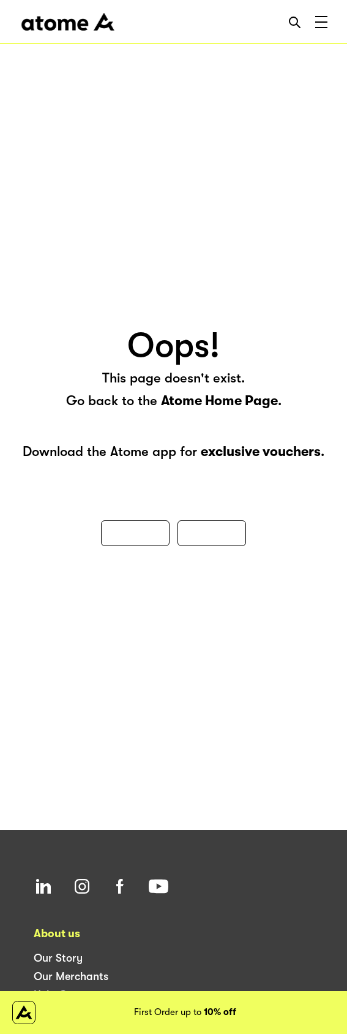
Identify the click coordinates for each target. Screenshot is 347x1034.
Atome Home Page (219, 400)
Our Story (58, 958)
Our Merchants (71, 976)
